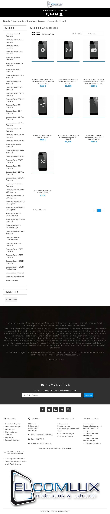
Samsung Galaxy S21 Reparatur (13, 106)
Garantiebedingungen (66, 434)
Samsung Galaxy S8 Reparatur (13, 47)
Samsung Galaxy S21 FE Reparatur (14, 112)
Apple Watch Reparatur (13, 464)
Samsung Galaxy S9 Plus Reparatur (14, 65)
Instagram (68, 409)
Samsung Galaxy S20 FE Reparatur (14, 88)
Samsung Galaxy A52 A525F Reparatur (13, 238)
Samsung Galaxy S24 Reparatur (13, 167)
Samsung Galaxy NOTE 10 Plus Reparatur (15, 268)
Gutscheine (9, 437)
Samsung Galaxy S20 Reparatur (13, 82)
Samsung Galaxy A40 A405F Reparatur (13, 215)
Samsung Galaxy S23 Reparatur (13, 146)
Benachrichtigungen (12, 440)
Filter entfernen (11, 299)
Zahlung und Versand (66, 436)
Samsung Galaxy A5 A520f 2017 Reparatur (15, 209)
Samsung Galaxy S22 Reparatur (13, 130)
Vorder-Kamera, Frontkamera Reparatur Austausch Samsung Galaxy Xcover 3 (43, 81)
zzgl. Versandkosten (66, 448)
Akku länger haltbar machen (15, 459)
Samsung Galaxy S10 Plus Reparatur (15, 76)
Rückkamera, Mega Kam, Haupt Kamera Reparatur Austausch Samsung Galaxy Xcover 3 (93, 81)
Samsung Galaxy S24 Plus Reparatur (15, 173)
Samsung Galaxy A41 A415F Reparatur (15, 221)
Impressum (89, 431)
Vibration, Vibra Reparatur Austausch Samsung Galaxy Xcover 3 (68, 81)
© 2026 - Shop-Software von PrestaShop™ (55, 511)
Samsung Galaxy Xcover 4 (15, 277)
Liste (39, 34)
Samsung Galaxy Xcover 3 (15, 273)
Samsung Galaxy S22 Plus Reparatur (15, 136)
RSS (55, 409)
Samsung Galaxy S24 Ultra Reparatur (15, 179)
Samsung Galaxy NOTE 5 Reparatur (14, 244)
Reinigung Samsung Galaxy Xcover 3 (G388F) (42, 136)
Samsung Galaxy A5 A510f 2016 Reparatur (15, 191)
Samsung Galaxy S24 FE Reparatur (14, 185)
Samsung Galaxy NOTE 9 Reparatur (14, 256)
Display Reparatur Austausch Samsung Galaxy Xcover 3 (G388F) (68, 137)
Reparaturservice (49, 10)
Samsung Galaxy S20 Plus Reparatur (15, 94)
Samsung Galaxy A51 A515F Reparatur (15, 232)
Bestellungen (10, 429)
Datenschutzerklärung (93, 443)
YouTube (61, 409)
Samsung (10, 28)
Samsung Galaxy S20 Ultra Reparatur (15, 100)
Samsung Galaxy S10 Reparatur (13, 71)
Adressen (8, 435)
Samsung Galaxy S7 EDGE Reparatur (15, 41)
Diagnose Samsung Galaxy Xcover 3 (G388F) (43, 192)
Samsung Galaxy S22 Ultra (15, 141)
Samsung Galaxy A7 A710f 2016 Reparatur (15, 197)
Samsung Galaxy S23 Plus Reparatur (15, 151)
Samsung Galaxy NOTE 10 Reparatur (15, 262)
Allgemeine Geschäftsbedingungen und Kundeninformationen (92, 426)
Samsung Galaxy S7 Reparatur (13, 35)
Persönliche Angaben (12, 424)
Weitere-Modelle (12, 280)
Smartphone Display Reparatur (16, 461)
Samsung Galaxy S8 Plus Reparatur (14, 53)
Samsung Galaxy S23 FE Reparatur (14, 161)
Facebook (42, 409)
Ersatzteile (63, 10)
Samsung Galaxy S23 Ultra (15, 156)
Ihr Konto (11, 418)
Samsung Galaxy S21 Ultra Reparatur (15, 124)
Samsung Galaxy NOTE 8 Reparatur (14, 250)
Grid (33, 33)
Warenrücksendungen (13, 427)
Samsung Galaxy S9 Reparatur (13, 59)
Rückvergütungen (11, 432)
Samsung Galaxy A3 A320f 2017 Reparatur (15, 203)
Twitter (49, 409)
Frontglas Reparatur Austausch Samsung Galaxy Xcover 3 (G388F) (94, 137)
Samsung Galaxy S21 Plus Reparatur (15, 118)
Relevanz (93, 34)
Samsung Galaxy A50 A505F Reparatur (13, 226)
